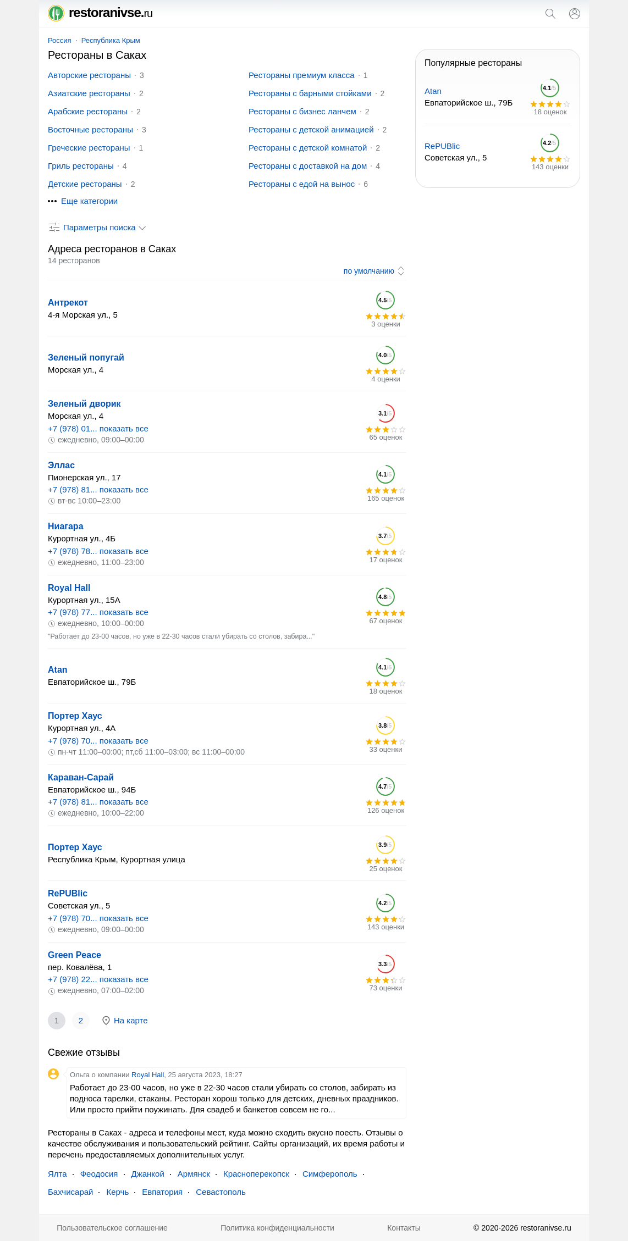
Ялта (57, 1173)
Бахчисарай (70, 1191)
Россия (59, 40)
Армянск (194, 1173)
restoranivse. (100, 12)
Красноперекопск (256, 1173)
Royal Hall (69, 587)
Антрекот (68, 302)
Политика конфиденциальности (277, 1227)
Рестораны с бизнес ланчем (302, 111)
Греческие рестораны (89, 147)
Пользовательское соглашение (112, 1227)
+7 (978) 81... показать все (98, 489)
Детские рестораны (85, 184)
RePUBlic (67, 893)
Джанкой (147, 1173)
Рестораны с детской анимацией (311, 129)
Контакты (403, 1227)
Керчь (117, 1191)
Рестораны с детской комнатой (308, 147)
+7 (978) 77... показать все (98, 612)
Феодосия (99, 1173)
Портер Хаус (75, 716)
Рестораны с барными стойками (310, 93)
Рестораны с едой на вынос (302, 184)
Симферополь (329, 1173)
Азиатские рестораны (89, 93)
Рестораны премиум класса (302, 75)
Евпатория (162, 1191)
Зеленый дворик (84, 403)
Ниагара (66, 526)
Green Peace (74, 955)
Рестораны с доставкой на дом (308, 165)
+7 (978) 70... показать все (98, 740)
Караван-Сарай (81, 777)
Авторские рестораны (89, 75)
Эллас (61, 465)
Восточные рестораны (90, 129)
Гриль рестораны (81, 165)
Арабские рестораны (88, 111)
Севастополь (221, 1191)
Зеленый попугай (86, 357)
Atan (58, 669)
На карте (124, 1020)
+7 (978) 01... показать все (98, 428)
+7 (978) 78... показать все (98, 551)
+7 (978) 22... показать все (98, 979)
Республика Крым (110, 40)
